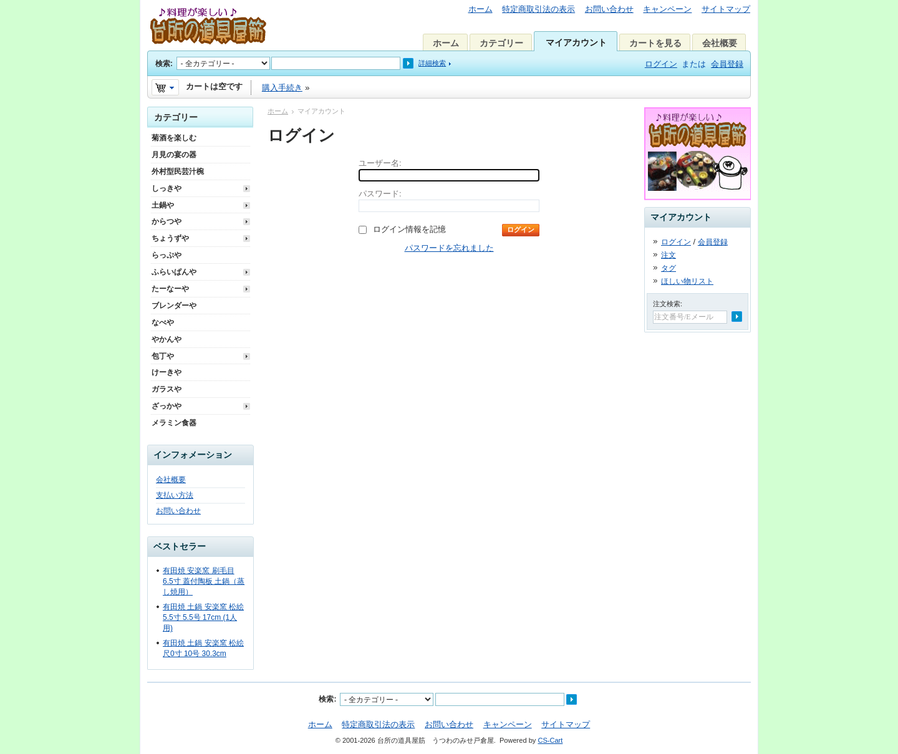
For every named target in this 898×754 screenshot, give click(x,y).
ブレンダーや (174, 305)
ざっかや (166, 406)
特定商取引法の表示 (538, 9)
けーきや (166, 372)
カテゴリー (501, 43)
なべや (163, 322)
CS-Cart (550, 740)
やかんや (166, 339)
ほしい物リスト (687, 281)
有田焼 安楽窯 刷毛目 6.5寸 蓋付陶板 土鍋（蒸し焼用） (203, 581)
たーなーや (170, 288)
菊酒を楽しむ (174, 137)
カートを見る (655, 43)
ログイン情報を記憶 (409, 229)
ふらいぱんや (174, 272)
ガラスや (166, 389)
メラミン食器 (174, 422)
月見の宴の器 (174, 154)
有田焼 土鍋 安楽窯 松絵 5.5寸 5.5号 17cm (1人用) (203, 617)
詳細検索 (432, 63)
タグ (668, 268)
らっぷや (166, 255)
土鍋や (163, 205)
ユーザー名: (380, 163)
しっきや (166, 188)
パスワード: (380, 193)
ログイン (661, 64)
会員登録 (727, 64)
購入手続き (282, 87)
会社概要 (719, 43)
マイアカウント (576, 42)
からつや (166, 221)
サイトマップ (726, 9)
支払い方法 (174, 495)
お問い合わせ (609, 9)
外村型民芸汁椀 (178, 171)
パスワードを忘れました (449, 248)
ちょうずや (170, 238)
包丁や (163, 356)
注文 (668, 255)
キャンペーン (667, 9)
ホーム (480, 9)
